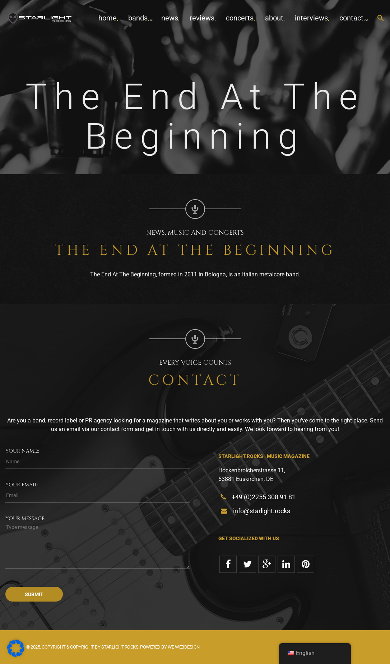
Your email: (21, 484)
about (274, 18)
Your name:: (22, 451)
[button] (381, 18)
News (169, 18)
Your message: (25, 518)
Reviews (202, 18)
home (107, 18)
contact (351, 18)
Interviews (311, 18)
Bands (138, 18)
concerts (240, 18)
